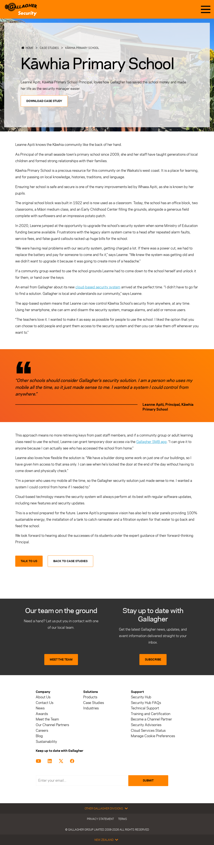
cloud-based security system (97, 287)
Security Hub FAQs (146, 702)
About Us (43, 697)
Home (29, 48)
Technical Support (145, 708)
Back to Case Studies (70, 561)
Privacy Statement (100, 819)
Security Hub (141, 697)
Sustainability (46, 741)
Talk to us (29, 561)
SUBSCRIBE (153, 660)
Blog (39, 736)
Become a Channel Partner (151, 719)
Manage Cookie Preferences (153, 736)
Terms (122, 819)
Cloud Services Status (148, 730)
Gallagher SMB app (151, 441)
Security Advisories (146, 725)
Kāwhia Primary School (82, 48)
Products (90, 697)
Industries (91, 708)
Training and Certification (150, 713)
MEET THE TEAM (61, 660)
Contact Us (44, 702)
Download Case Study (44, 101)
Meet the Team (47, 719)
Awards (42, 713)
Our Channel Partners (52, 725)
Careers (42, 730)
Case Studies (49, 48)
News (40, 708)
